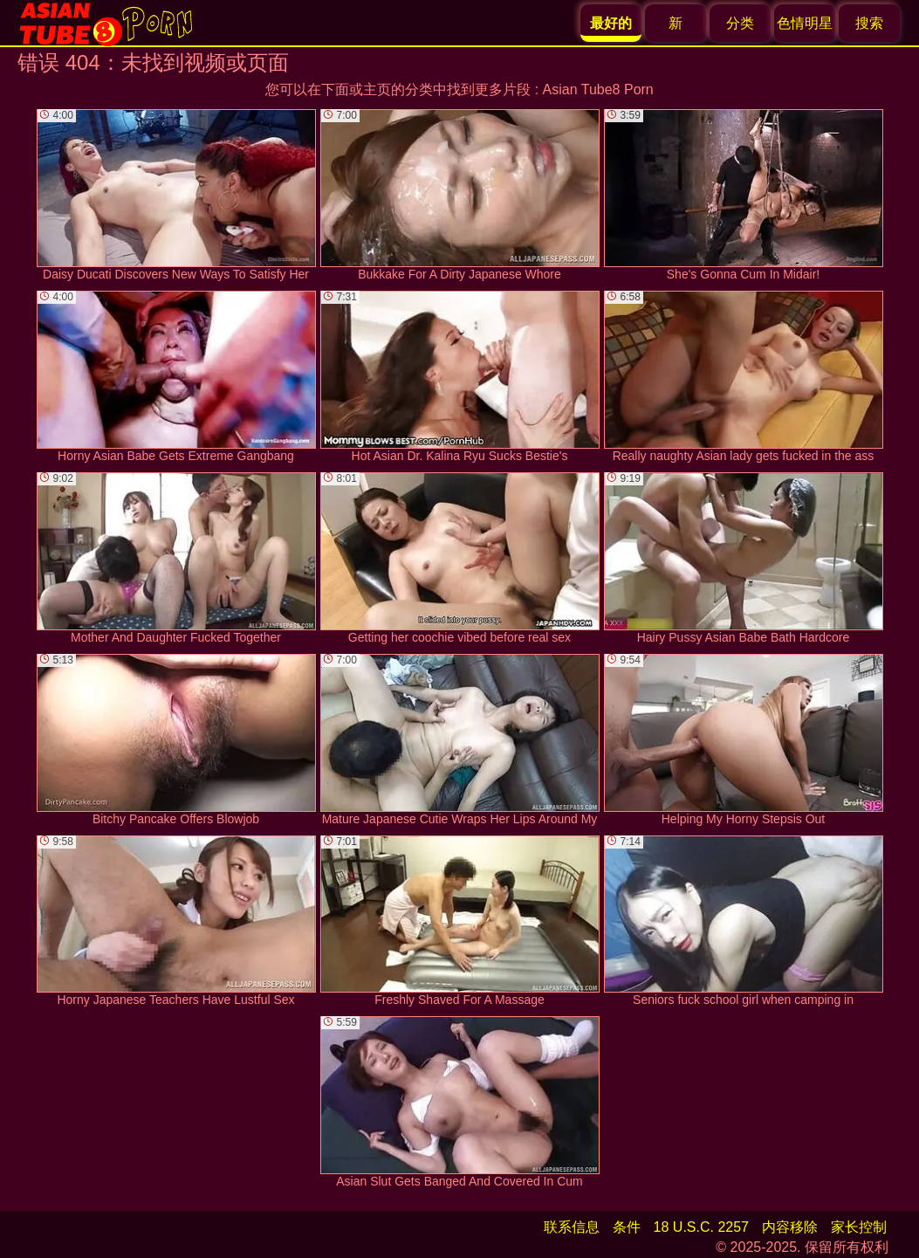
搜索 (869, 23)
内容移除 (790, 1227)
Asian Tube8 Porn (598, 89)
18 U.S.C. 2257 (701, 1227)
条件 (627, 1227)
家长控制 (859, 1227)
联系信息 (572, 1227)
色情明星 (805, 23)
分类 (740, 23)
